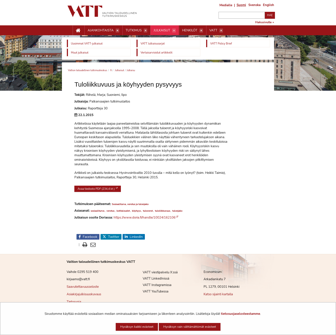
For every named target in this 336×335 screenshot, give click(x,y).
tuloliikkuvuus (162, 211)
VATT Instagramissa (153, 285)
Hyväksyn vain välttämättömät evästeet (189, 327)
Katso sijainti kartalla (218, 294)
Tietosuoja (74, 302)
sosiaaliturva (97, 211)
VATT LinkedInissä (152, 278)
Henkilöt (189, 30)
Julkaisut (162, 30)
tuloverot (148, 211)
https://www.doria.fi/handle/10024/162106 (145, 217)
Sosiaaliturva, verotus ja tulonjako (130, 204)
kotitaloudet (123, 211)
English (268, 5)
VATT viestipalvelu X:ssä (157, 272)
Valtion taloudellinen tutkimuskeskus (87, 70)
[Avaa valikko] (117, 30)
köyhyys (136, 211)
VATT (213, 30)
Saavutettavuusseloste (83, 287)
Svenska (254, 5)
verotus (110, 211)
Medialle (225, 5)
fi (111, 70)
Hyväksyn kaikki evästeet (136, 327)
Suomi (241, 5)
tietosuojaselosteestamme (240, 314)
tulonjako (177, 211)
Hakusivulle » (264, 22)
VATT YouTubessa (152, 291)
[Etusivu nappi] (78, 30)
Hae (270, 15)
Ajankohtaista (101, 30)
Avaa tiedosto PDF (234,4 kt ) (96, 189)
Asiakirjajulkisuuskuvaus (84, 294)
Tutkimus (134, 30)
